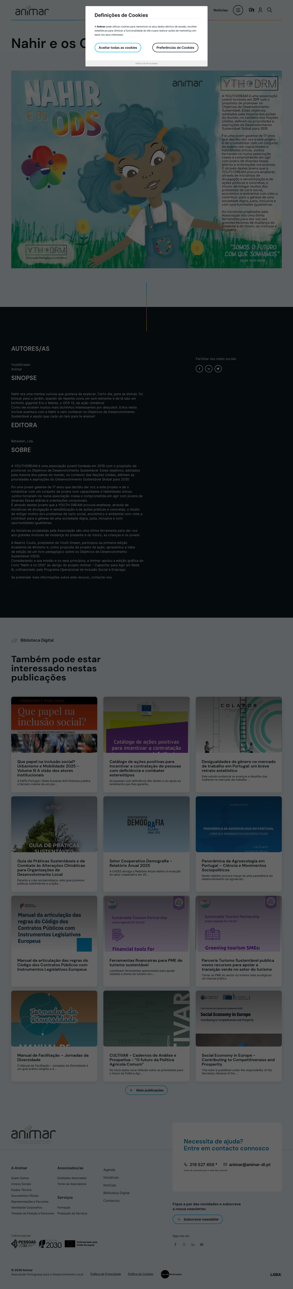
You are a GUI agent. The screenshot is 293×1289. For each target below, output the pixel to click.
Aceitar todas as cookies (118, 48)
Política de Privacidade (146, 63)
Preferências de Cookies (175, 48)
